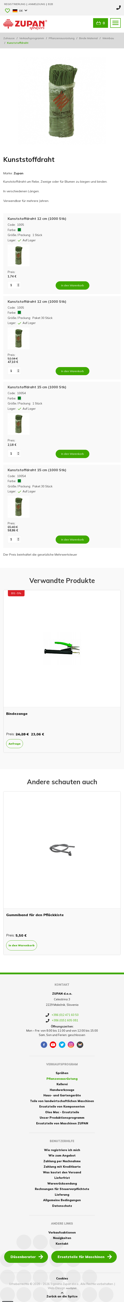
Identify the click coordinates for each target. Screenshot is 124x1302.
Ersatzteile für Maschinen (85, 1256)
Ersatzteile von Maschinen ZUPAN (62, 1123)
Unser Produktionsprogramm (62, 1117)
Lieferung (62, 1194)
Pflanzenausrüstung (61, 38)
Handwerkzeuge (62, 1090)
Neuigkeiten (62, 1238)
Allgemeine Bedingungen (62, 1200)
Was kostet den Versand (62, 1172)
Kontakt (62, 1243)
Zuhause (9, 38)
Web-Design (56, 1288)
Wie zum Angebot (62, 1155)
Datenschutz (62, 1206)
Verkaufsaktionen (62, 1232)
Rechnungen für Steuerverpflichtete (62, 1189)
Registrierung (15, 4)
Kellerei (62, 1084)
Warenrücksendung (62, 1183)
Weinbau (108, 38)
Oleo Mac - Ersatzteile (62, 1112)
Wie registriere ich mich (62, 1150)
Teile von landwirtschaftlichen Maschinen (62, 1101)
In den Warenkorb (22, 945)
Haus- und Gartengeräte (62, 1095)
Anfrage (15, 743)
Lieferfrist (62, 1178)
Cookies (62, 1278)
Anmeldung (37, 4)
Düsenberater (27, 1256)
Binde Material (88, 38)
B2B (50, 4)
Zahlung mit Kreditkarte (62, 1166)
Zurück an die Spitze (62, 1295)
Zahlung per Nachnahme (62, 1161)
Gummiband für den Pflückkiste (35, 915)
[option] (62, 671)
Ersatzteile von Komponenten (62, 1106)
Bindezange (17, 713)
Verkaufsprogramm (31, 38)
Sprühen (62, 1073)
